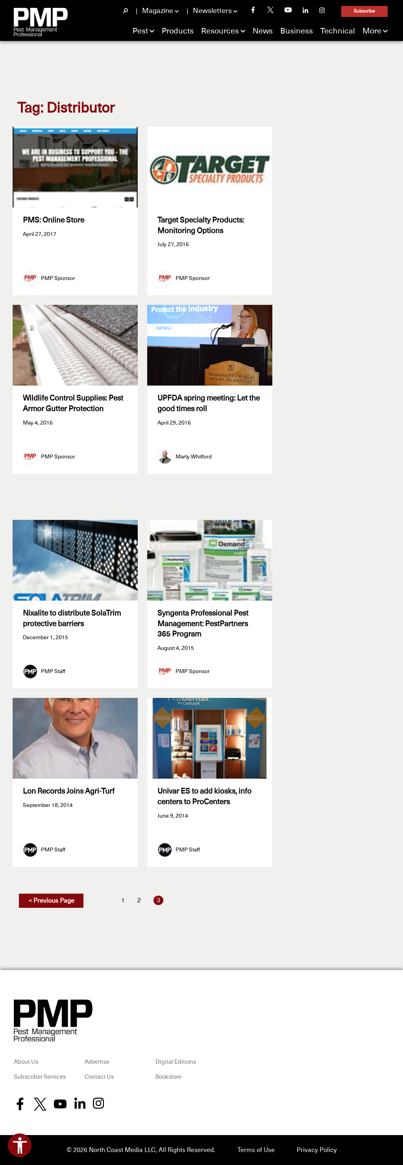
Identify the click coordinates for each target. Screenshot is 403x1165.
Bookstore (168, 1077)
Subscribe (364, 11)
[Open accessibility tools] (19, 1145)
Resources (220, 31)
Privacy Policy (317, 1150)
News (263, 31)
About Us (26, 1062)
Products (178, 31)
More (371, 31)
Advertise (97, 1062)
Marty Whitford (194, 457)
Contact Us (99, 1077)
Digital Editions (175, 1062)
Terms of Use (256, 1150)
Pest (140, 31)
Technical (337, 31)
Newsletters (212, 11)
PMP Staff (53, 671)
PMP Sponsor (58, 278)
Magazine (157, 11)
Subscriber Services (40, 1077)
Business (296, 31)
